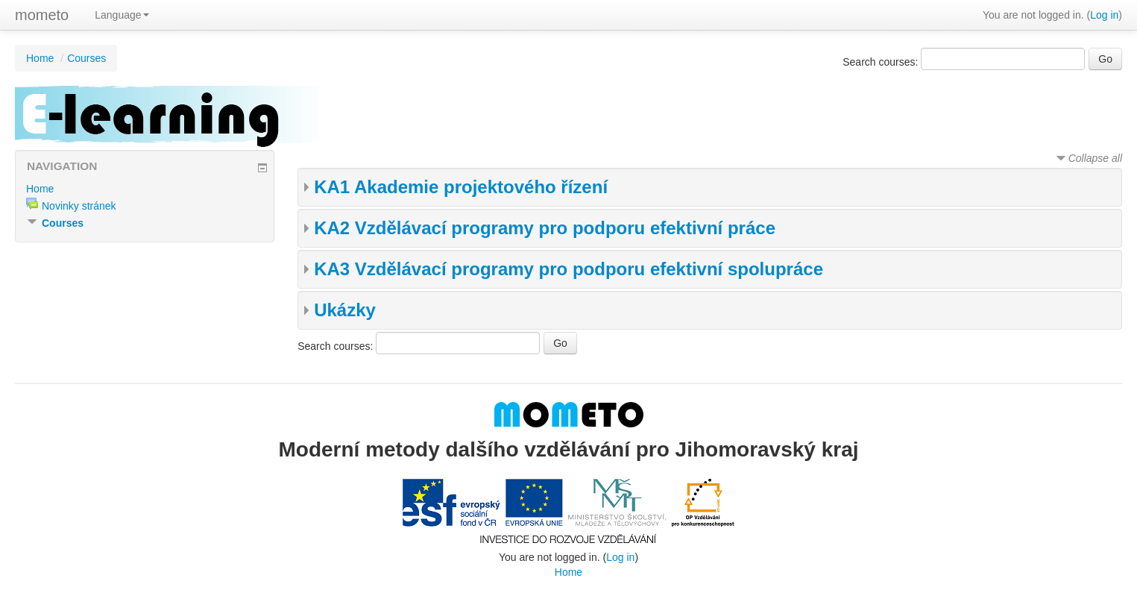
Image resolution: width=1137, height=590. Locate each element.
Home (40, 58)
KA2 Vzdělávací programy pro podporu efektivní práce (544, 228)
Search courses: (881, 62)
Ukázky (345, 310)
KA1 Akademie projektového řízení (461, 187)
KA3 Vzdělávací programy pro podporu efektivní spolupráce (568, 269)
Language (121, 15)
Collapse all (1095, 158)
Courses (86, 58)
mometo (42, 15)
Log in (1104, 15)
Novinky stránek (79, 206)
